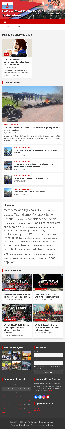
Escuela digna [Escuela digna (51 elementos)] (42, 231)
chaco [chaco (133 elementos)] (17, 219)
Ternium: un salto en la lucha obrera (30, 192)
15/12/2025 (39, 299)
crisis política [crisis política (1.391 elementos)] (12, 227)
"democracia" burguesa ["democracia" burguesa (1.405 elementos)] (19, 210)
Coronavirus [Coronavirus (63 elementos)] (30, 223)
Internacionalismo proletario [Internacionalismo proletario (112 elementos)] (29, 238)
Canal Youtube (9, 289)
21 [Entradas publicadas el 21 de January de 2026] (12, 405)
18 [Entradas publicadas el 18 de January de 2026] (29, 401)
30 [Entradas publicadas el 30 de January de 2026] (20, 409)
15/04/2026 (8, 299)
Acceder (37, 408)
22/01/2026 (8, 67)
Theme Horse (24, 425)
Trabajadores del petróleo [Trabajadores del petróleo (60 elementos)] (20, 258)
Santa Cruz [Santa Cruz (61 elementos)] (20, 254)
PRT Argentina (18, 299)
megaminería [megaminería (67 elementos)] (37, 241)
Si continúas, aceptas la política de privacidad (47, 367)
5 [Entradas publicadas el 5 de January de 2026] (4, 397)
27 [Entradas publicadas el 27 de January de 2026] (8, 409)
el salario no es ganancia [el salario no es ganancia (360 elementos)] (24, 230)
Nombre (37, 352)
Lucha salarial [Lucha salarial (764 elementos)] (12, 241)
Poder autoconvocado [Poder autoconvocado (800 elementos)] (24, 249)
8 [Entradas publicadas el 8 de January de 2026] (16, 397)
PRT (14, 67)
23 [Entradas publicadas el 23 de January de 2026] (20, 405)
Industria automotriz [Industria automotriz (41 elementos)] (38, 235)
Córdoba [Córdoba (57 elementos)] (25, 227)
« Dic (3, 413)
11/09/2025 (18, 169)
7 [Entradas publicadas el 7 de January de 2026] (12, 397)
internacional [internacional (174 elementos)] (50, 234)
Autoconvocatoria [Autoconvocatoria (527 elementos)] (45, 210)
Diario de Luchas (12, 82)
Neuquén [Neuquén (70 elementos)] (36, 245)
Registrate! (38, 410)
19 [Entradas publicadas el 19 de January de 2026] (4, 405)
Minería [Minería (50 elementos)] (6, 245)
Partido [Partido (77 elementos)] (42, 245)
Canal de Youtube (12, 270)
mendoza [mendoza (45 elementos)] (46, 241)
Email (36, 359)
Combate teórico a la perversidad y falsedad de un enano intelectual (16, 62)
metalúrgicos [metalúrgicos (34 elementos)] (53, 241)
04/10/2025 (8, 133)
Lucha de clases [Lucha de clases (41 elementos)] (52, 238)
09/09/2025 (18, 181)
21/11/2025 (8, 335)
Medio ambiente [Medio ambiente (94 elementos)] (26, 242)
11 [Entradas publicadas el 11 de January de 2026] (29, 397)
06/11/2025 (39, 333)
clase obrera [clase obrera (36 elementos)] (23, 219)
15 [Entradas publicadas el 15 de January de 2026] (16, 401)
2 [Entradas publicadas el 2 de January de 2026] (20, 393)
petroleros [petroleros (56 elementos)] (7, 250)
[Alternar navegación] (5, 21)
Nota (6, 54)
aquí (50, 391)
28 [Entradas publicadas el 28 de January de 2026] (12, 409)
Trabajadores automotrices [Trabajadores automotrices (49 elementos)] (33, 254)
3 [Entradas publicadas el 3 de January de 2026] (24, 393)
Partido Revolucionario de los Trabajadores (37, 422)
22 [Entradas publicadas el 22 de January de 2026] (16, 405)
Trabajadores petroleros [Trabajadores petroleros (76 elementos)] (37, 258)
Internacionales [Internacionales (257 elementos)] (11, 238)
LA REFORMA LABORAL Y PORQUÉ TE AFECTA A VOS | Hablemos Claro (47, 327)
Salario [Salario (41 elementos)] (14, 254)
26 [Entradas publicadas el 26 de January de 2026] (4, 409)
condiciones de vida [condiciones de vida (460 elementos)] (15, 223)
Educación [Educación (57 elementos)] (7, 231)
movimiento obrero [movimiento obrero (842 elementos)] (20, 245)
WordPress (49, 425)
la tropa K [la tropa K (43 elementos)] (44, 238)
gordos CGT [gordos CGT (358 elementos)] (25, 234)
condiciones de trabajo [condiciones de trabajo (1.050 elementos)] (42, 219)
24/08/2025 (18, 194)
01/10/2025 (18, 155)
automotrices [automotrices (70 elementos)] (8, 215)
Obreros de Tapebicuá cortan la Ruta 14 (31, 178)
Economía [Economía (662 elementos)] (49, 227)
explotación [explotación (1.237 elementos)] (11, 234)
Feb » (29, 413)
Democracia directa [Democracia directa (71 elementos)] (35, 227)
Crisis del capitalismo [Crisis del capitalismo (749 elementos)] (47, 223)
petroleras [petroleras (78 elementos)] (49, 245)
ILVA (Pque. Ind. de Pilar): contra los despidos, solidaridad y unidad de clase (34, 165)
